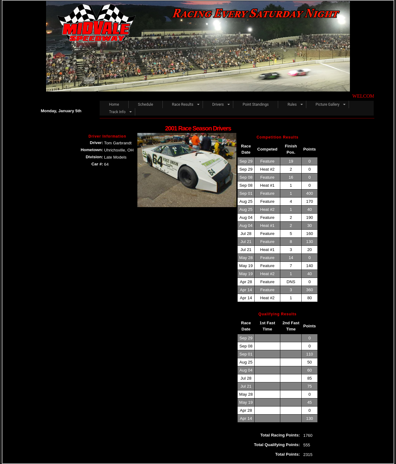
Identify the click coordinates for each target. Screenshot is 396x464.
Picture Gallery (327, 104)
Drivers (218, 104)
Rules (291, 104)
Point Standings (256, 104)
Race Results (182, 104)
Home (114, 104)
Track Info (117, 112)
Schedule (145, 104)
